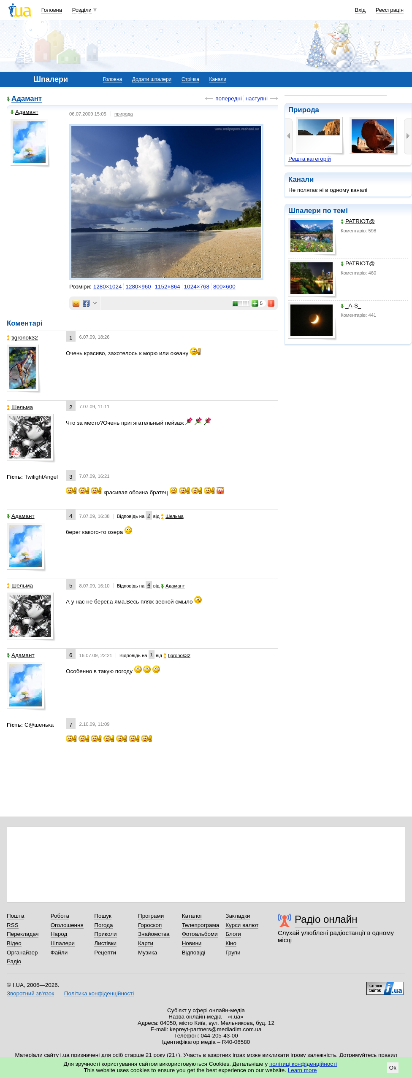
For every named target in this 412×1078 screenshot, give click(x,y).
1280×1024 (107, 286)
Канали (218, 79)
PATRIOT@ (358, 221)
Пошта (15, 916)
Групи (232, 952)
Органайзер (22, 952)
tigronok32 (22, 337)
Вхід (360, 10)
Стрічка (190, 79)
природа (123, 113)
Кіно (230, 943)
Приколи (105, 934)
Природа (303, 110)
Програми (151, 916)
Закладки (237, 916)
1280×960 (138, 286)
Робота (60, 916)
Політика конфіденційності (99, 993)
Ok (392, 1068)
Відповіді (194, 952)
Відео (14, 943)
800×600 (224, 286)
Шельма (20, 407)
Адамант (26, 98)
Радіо (14, 961)
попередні (228, 98)
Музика (147, 952)
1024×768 (196, 286)
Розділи (82, 10)
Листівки (105, 943)
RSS (13, 925)
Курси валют (241, 925)
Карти (145, 943)
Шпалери (304, 211)
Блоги (233, 934)
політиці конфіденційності (303, 1064)
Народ (59, 934)
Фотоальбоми (200, 934)
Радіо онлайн (326, 919)
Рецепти (105, 952)
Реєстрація (390, 10)
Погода (103, 925)
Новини (192, 943)
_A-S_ (351, 305)
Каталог (192, 916)
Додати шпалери (151, 79)
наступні (257, 98)
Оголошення (67, 925)
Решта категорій (309, 159)
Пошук (102, 916)
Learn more (302, 1070)
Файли (59, 952)
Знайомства (154, 934)
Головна (51, 10)
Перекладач (22, 934)
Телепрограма (201, 925)
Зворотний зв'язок (30, 993)
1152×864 (167, 286)
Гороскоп (150, 925)
